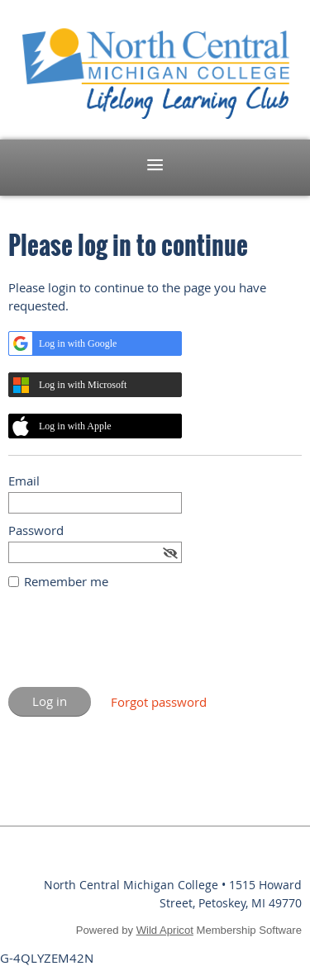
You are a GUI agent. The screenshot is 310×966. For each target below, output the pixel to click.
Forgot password (159, 702)
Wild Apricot (164, 930)
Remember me (66, 581)
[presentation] (134, 646)
